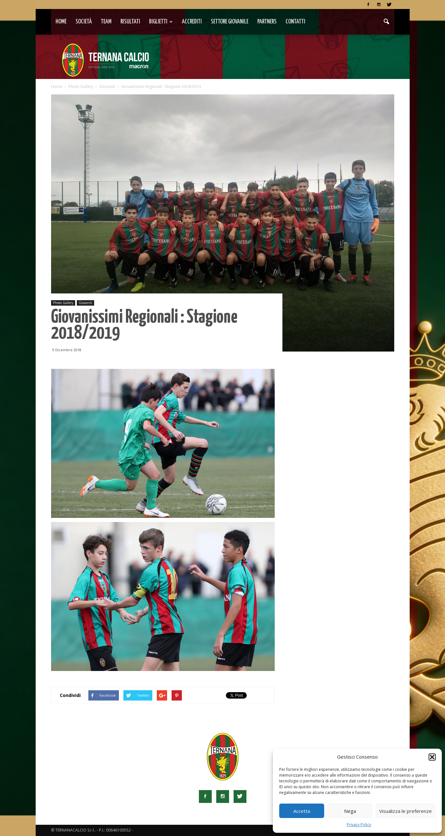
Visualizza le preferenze (405, 811)
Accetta (301, 811)
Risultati (130, 22)
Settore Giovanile (229, 22)
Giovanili (85, 302)
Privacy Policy (359, 824)
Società (84, 22)
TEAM (106, 22)
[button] (432, 757)
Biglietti (161, 22)
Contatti (295, 22)
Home (61, 22)
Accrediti (192, 22)
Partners (267, 22)
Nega (350, 811)
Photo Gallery (63, 302)
